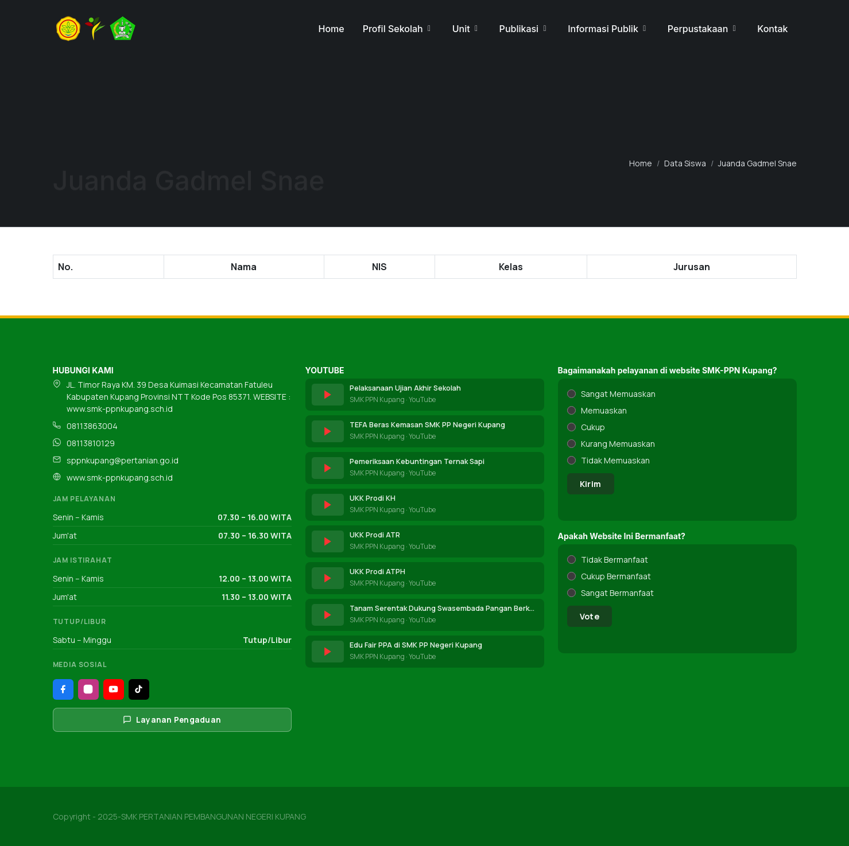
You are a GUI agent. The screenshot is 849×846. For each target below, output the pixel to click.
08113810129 (91, 443)
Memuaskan (604, 410)
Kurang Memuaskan (618, 443)
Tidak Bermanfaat (614, 559)
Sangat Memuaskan (618, 393)
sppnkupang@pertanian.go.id (123, 460)
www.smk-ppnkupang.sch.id (120, 477)
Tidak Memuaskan (615, 460)
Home (640, 163)
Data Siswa (685, 163)
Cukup (593, 427)
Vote (590, 616)
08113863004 (92, 425)
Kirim (591, 483)
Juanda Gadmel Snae (757, 163)
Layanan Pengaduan (172, 720)
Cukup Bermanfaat (616, 576)
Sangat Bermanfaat (617, 592)
